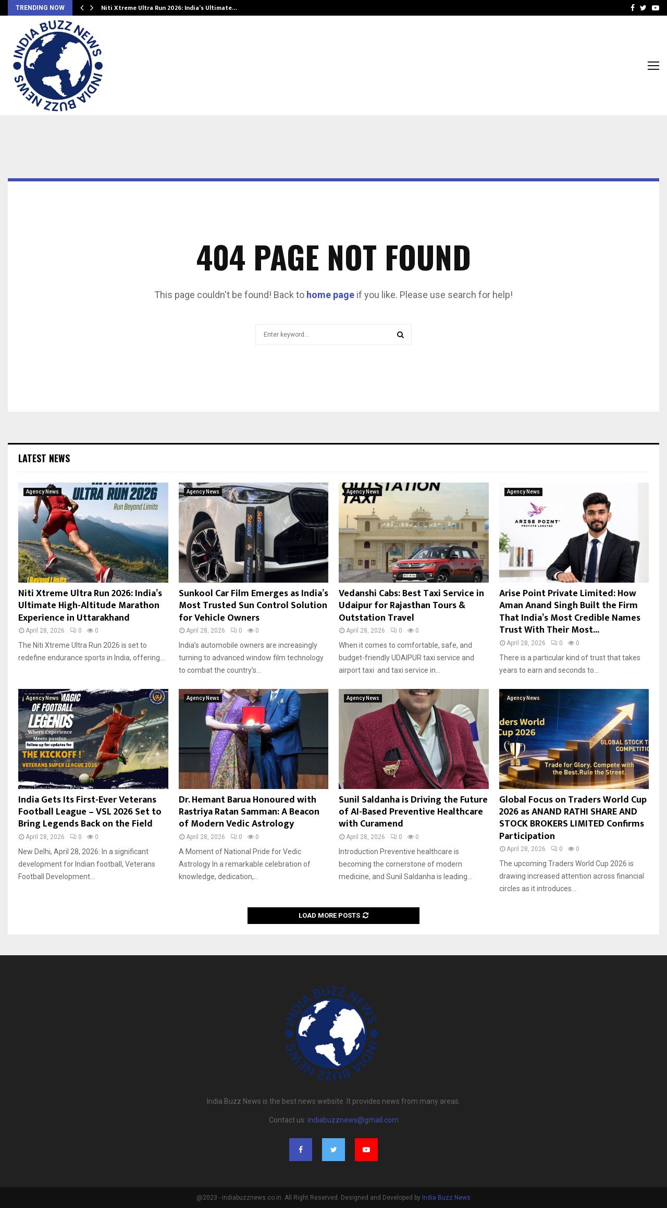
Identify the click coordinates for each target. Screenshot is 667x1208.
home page (330, 294)
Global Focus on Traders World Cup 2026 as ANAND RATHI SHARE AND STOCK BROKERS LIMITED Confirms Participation (573, 818)
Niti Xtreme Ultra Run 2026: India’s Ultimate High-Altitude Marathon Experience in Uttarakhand (90, 606)
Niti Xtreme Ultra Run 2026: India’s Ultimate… (169, 8)
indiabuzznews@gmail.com (353, 1120)
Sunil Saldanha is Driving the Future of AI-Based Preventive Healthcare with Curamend (413, 812)
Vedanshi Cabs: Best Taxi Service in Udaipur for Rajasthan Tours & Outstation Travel (411, 606)
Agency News (42, 492)
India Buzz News (446, 1197)
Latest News (44, 458)
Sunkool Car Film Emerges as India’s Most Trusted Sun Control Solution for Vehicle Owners (253, 606)
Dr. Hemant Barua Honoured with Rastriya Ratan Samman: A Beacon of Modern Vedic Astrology (249, 812)
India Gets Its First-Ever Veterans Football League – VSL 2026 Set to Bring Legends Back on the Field (90, 812)
